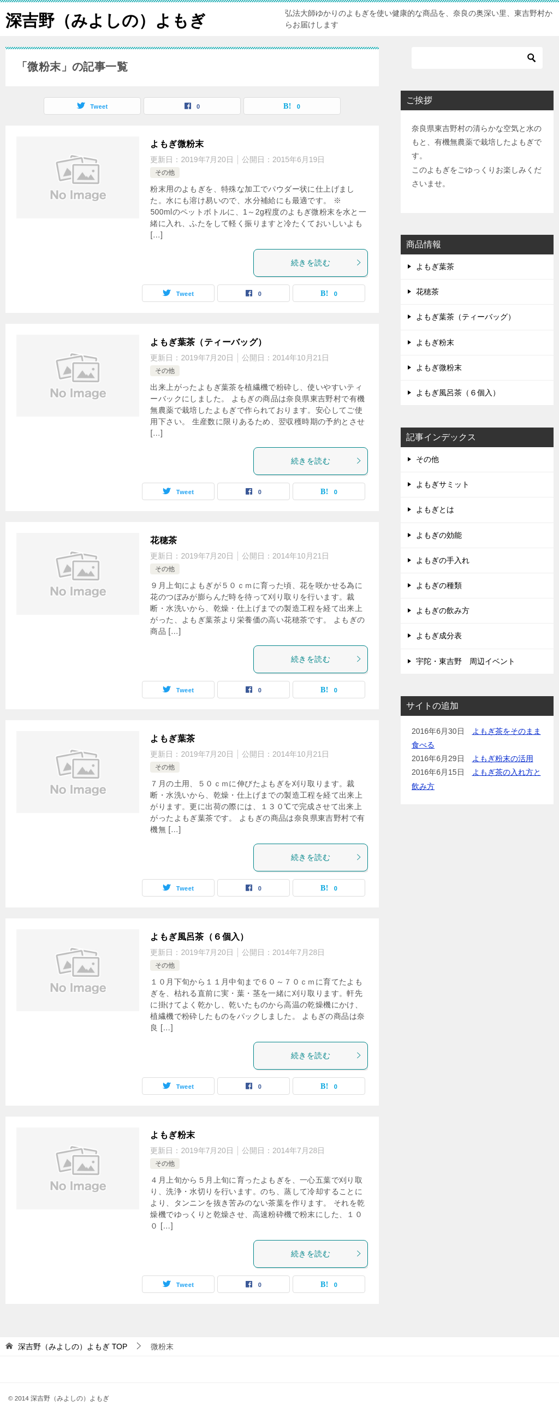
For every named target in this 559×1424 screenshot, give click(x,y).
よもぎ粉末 (172, 1135)
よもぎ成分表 (439, 635)
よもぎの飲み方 (442, 610)
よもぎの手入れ (442, 560)
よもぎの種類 (439, 585)
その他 (165, 172)
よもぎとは (435, 509)
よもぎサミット (442, 484)
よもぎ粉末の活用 (502, 758)
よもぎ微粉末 (177, 144)
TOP (72, 1346)
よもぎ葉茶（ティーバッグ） (208, 342)
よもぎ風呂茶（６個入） (199, 936)
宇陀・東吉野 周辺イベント (465, 661)
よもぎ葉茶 (172, 738)
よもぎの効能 (439, 535)
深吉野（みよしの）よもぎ (105, 19)
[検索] (477, 58)
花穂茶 (163, 540)
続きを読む (326, 262)
